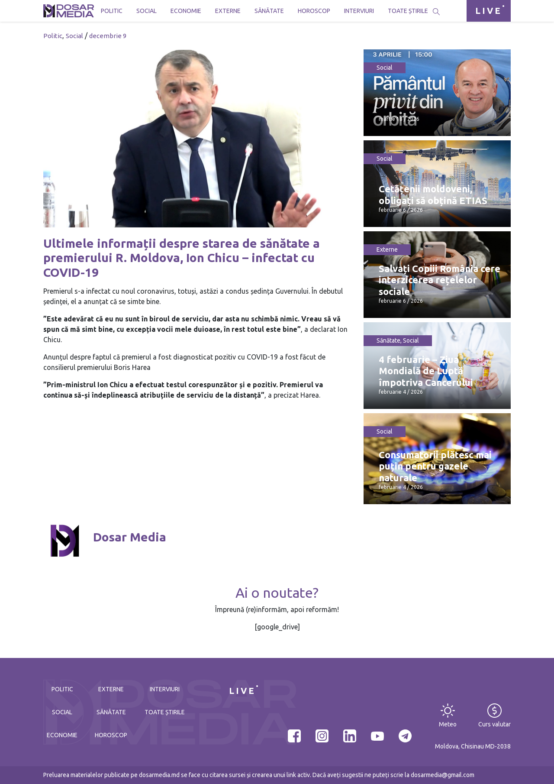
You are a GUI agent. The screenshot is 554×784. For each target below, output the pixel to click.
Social (146, 10)
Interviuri (359, 10)
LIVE (488, 11)
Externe (228, 10)
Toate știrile (408, 10)
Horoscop (314, 10)
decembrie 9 (107, 35)
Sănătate (269, 10)
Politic (111, 10)
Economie (186, 10)
